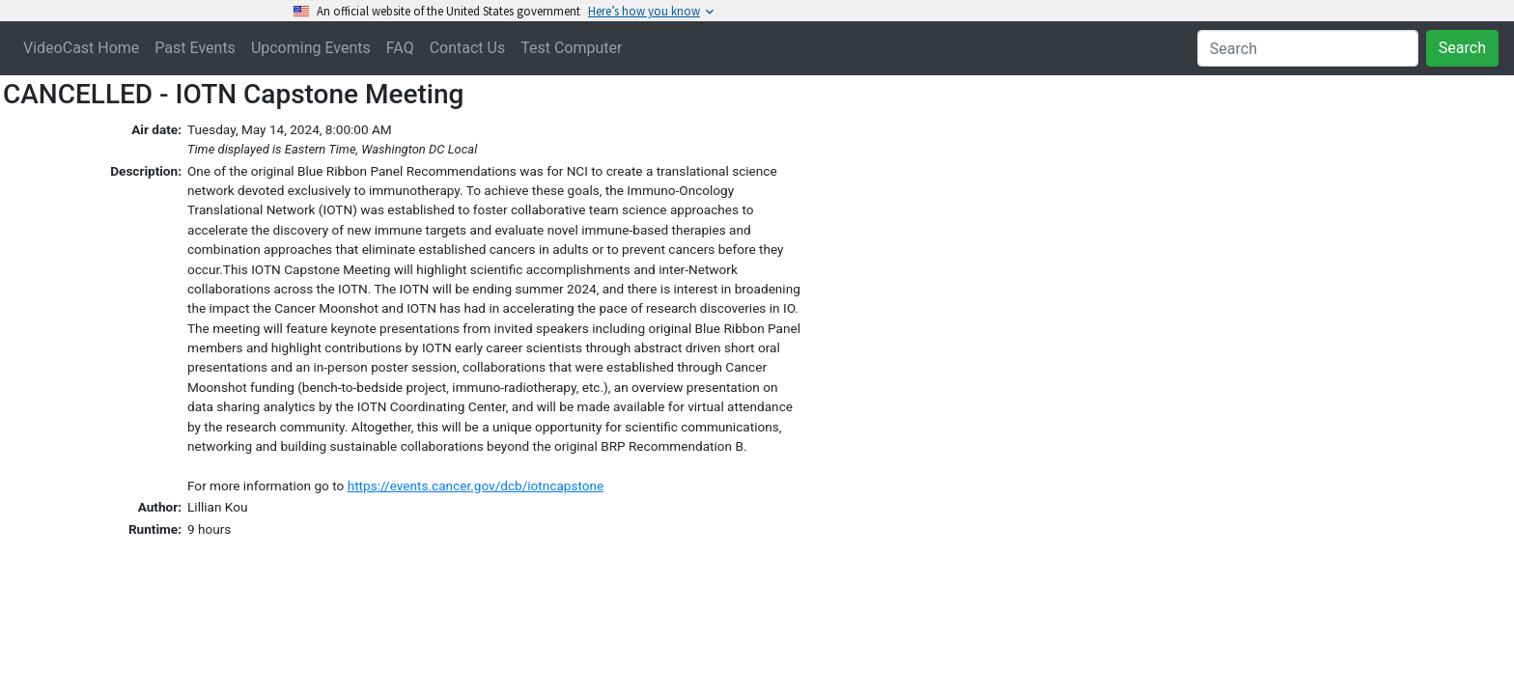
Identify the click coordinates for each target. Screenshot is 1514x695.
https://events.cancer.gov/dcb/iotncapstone (476, 485)
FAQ (400, 48)
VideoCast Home (81, 48)
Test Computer (571, 48)
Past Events (195, 48)
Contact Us (468, 48)
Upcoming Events (311, 48)
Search (1462, 48)
